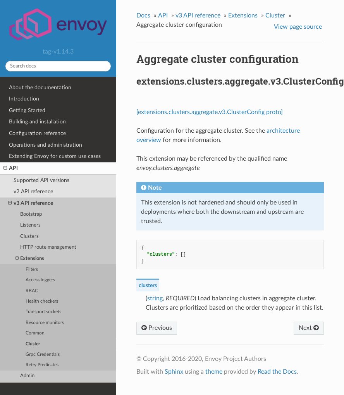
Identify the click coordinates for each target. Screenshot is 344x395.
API (10, 168)
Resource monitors (45, 323)
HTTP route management (48, 247)
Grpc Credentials (43, 354)
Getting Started (27, 110)
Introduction (24, 99)
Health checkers (42, 301)
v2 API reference (33, 191)
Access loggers (40, 280)
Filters (32, 269)
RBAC (32, 291)
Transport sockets (43, 312)
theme (213, 372)
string (155, 298)
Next (309, 328)
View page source (298, 27)
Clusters (29, 236)
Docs (143, 15)
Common (35, 333)
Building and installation (37, 122)
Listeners (30, 225)
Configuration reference (37, 133)
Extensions (29, 258)
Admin (27, 375)
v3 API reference (30, 203)
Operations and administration (45, 145)
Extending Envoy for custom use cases (55, 156)
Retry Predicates (42, 365)
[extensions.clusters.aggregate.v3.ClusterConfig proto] (209, 112)
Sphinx (174, 372)
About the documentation (40, 87)
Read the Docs (277, 372)
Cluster (33, 344)
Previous (156, 328)
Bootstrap (31, 214)
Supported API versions (41, 180)
